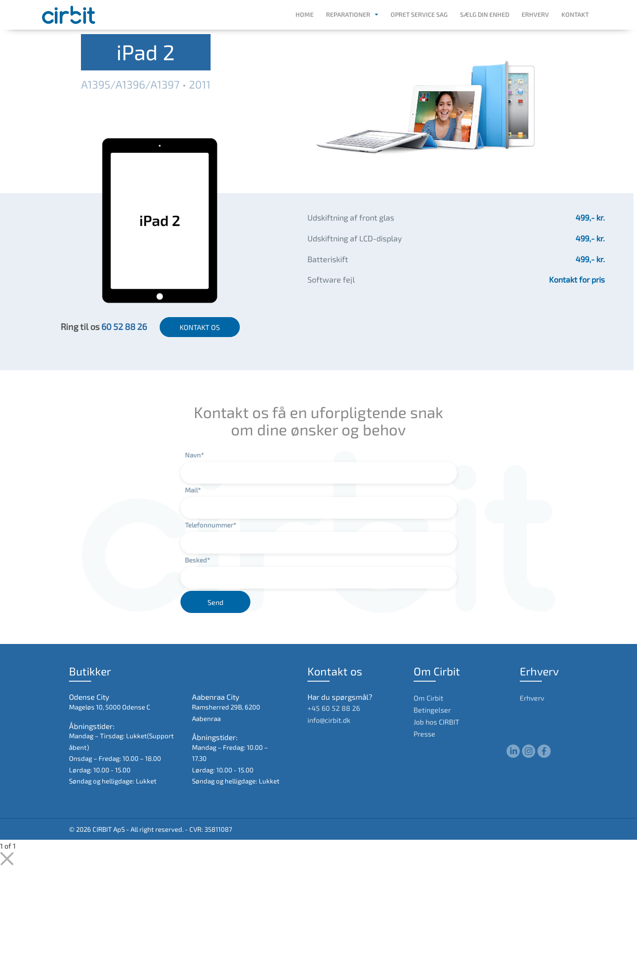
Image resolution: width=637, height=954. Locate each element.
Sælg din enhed (484, 14)
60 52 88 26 (124, 326)
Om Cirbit (428, 698)
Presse (424, 733)
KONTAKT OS (200, 327)
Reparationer (348, 14)
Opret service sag (419, 14)
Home (304, 14)
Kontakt (575, 14)
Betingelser (432, 710)
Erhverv (535, 14)
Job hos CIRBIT (436, 721)
